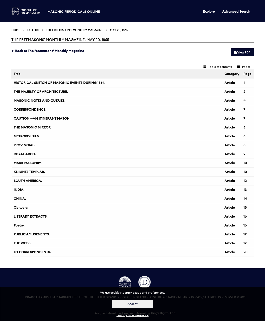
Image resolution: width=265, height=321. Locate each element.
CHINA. (20, 198)
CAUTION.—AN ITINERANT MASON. (42, 118)
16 (245, 216)
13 (245, 190)
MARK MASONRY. (27, 163)
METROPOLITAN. (27, 136)
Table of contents (217, 67)
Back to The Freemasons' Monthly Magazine (47, 51)
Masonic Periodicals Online (73, 12)
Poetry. (19, 225)
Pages (243, 67)
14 (245, 198)
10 (245, 163)
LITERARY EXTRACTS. (30, 216)
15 (245, 207)
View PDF (242, 52)
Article (229, 83)
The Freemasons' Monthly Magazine (74, 30)
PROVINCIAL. (24, 145)
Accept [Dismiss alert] (133, 304)
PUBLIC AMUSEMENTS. (32, 234)
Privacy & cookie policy (133, 315)
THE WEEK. (22, 243)
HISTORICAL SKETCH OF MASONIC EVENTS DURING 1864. (59, 83)
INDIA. (19, 190)
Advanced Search (236, 11)
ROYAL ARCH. (25, 154)
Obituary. (21, 207)
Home (15, 30)
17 (244, 234)
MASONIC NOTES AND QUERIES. (39, 100)
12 (245, 181)
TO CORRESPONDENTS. (32, 252)
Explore (209, 11)
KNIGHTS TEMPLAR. (29, 172)
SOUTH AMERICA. (28, 181)
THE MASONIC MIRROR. (32, 127)
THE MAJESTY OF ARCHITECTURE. (41, 92)
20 (245, 252)
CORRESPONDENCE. (30, 109)
